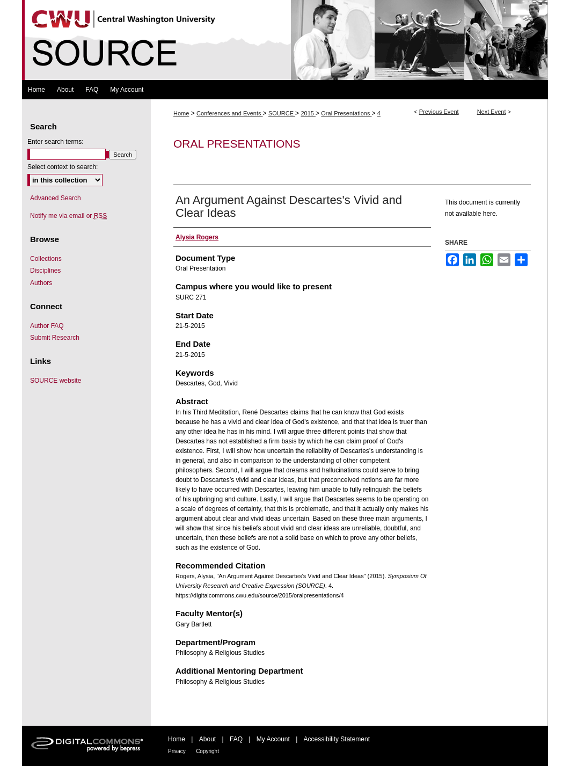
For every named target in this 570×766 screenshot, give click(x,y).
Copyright (207, 751)
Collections (46, 258)
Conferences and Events (229, 113)
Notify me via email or (68, 216)
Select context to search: (62, 167)
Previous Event (439, 111)
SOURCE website (55, 380)
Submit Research (54, 337)
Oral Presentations (346, 113)
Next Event (491, 111)
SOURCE (281, 113)
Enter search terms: (55, 141)
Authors (41, 283)
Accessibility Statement (337, 739)
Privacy (177, 751)
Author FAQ (47, 326)
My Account (273, 739)
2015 (308, 113)
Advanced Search (55, 198)
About (207, 739)
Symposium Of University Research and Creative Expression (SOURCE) (285, 40)
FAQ (236, 739)
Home (181, 113)
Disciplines (45, 270)
